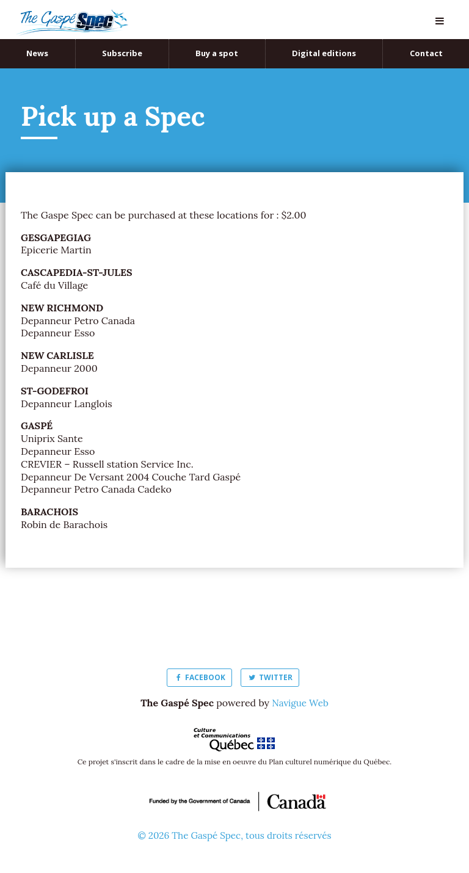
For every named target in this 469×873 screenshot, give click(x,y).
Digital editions (324, 53)
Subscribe (122, 53)
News (37, 53)
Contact (426, 53)
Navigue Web (300, 703)
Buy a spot (216, 53)
